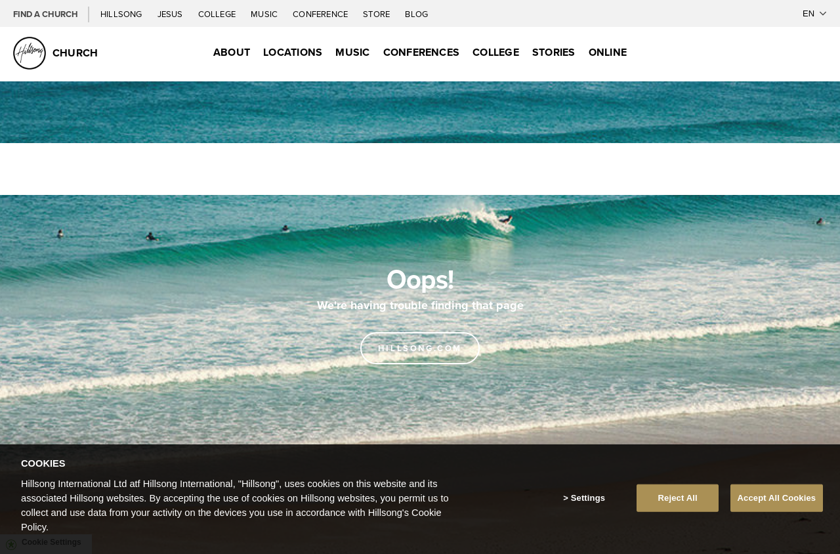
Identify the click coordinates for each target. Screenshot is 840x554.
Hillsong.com (420, 348)
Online (608, 52)
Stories (554, 52)
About (231, 52)
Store (377, 14)
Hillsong (122, 14)
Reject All (678, 498)
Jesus (171, 14)
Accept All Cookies (777, 498)
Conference (321, 14)
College (218, 14)
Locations (292, 52)
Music (265, 14)
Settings (588, 498)
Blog (416, 14)
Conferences (421, 52)
